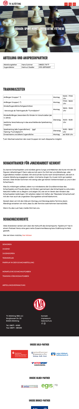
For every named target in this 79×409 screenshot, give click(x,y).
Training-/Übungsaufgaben (15, 276)
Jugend (6, 249)
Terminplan (8, 258)
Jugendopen (8, 253)
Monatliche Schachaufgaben (16, 272)
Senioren (7, 244)
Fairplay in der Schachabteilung (18, 263)
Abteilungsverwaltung (13, 285)
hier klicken (27, 235)
